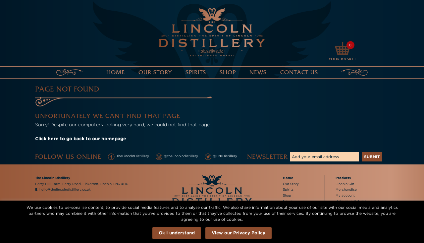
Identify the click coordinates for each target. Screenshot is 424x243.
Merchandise (346, 189)
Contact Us (299, 72)
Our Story (155, 72)
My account (345, 195)
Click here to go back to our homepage (80, 138)
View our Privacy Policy (238, 232)
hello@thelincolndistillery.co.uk (65, 189)
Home (115, 72)
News (258, 72)
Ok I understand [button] (177, 232)
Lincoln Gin (345, 184)
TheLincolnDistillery (128, 156)
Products (343, 178)
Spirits (196, 72)
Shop (228, 72)
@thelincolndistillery (177, 156)
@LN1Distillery (221, 156)
